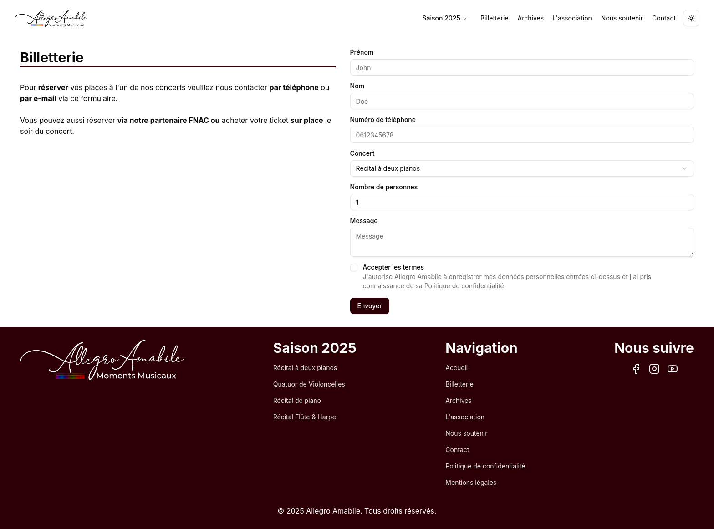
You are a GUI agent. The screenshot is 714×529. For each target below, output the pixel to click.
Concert (362, 153)
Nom (357, 86)
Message (364, 221)
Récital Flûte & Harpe (304, 417)
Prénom (362, 52)
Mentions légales (470, 482)
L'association (572, 18)
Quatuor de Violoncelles (309, 384)
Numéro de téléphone (383, 120)
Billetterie (494, 18)
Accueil (456, 367)
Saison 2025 (445, 18)
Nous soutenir (622, 18)
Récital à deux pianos (305, 367)
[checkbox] (353, 267)
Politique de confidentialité (485, 466)
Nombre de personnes (384, 187)
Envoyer (369, 306)
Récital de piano (297, 400)
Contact (664, 18)
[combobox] (522, 168)
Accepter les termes (393, 267)
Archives (531, 18)
